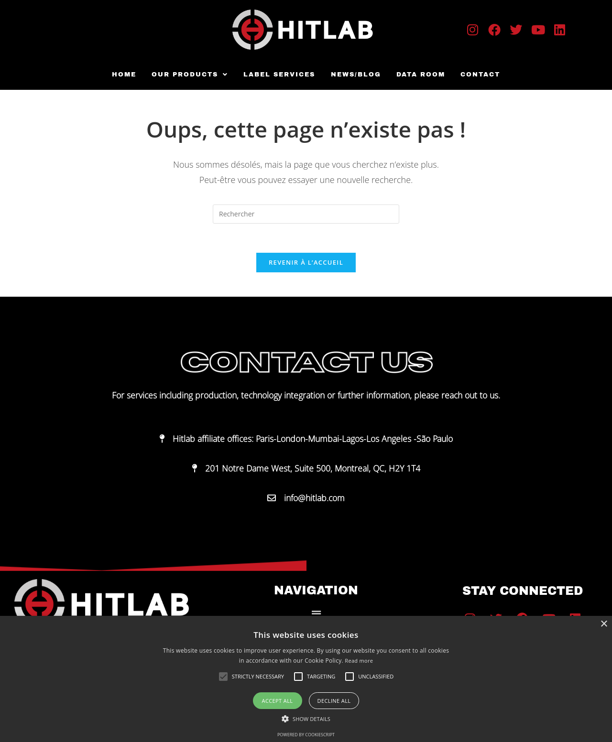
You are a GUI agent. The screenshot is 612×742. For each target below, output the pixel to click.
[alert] (306, 679)
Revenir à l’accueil (306, 262)
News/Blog (355, 74)
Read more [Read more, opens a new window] (359, 660)
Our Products (191, 74)
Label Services (280, 74)
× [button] (603, 624)
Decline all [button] (334, 700)
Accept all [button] (277, 700)
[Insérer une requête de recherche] (306, 214)
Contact (478, 74)
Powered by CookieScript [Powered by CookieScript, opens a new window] (306, 734)
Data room (419, 74)
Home (127, 74)
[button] (191, 74)
